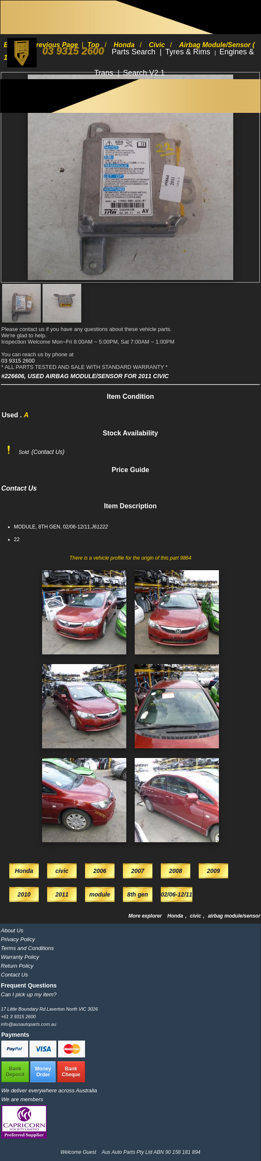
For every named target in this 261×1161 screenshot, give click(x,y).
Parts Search (134, 52)
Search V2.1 (144, 73)
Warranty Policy (20, 957)
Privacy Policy (18, 939)
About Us (12, 930)
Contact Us (14, 975)
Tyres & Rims (188, 52)
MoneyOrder (43, 1072)
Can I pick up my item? (28, 994)
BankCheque (71, 1072)
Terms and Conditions (27, 948)
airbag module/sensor (234, 916)
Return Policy (17, 966)
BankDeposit (15, 1072)
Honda (176, 916)
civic (196, 916)
